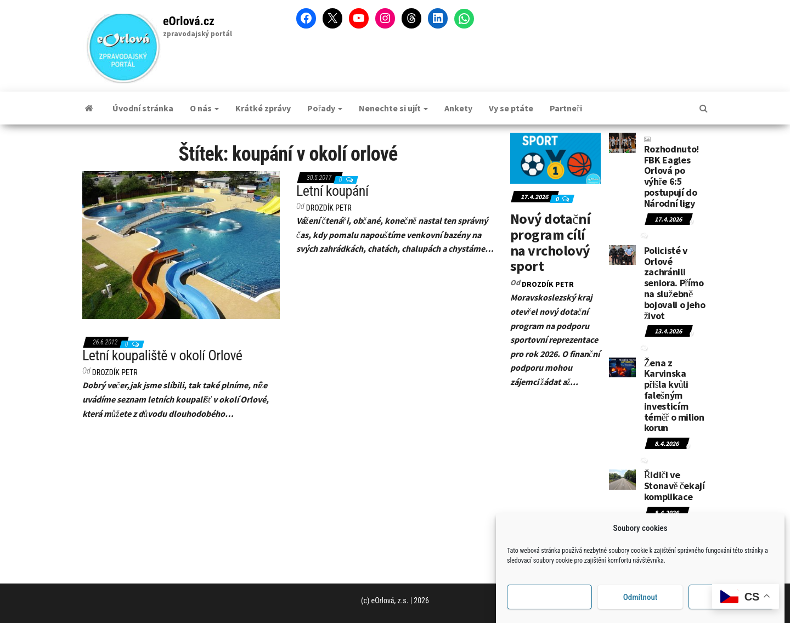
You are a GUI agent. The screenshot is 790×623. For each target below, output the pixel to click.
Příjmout (549, 603)
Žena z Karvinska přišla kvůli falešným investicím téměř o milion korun (674, 395)
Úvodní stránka (142, 108)
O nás (204, 108)
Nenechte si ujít (393, 108)
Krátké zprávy (263, 108)
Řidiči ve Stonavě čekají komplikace (674, 485)
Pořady (324, 108)
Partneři (566, 108)
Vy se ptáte (511, 108)
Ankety (458, 108)
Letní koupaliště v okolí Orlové (162, 355)
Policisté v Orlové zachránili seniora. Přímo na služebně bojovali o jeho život (675, 283)
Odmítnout (640, 603)
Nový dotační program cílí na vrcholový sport (550, 242)
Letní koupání (332, 191)
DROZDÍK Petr (329, 207)
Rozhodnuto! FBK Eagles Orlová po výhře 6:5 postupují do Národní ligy (671, 173)
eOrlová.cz (189, 21)
